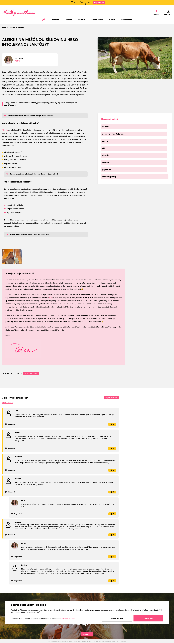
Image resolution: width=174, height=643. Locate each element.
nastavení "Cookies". (68, 618)
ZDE (50, 298)
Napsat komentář (111, 398)
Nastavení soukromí (119, 641)
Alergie (21, 27)
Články (12, 27)
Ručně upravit (117, 618)
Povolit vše (148, 618)
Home (4, 27)
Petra (17, 61)
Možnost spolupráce (82, 624)
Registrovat (99, 3)
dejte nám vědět (30, 373)
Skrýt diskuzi (7, 402)
